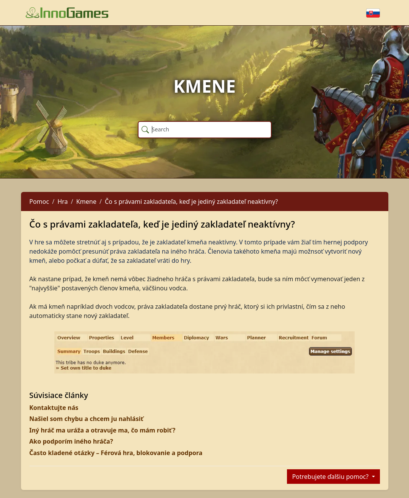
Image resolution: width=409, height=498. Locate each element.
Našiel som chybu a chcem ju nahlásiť (86, 418)
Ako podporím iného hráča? (71, 441)
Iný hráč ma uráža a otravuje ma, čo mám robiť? (102, 430)
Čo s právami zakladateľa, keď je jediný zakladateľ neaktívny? (191, 201)
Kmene (86, 201)
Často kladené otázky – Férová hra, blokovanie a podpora (116, 453)
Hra (62, 201)
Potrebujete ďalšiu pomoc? (331, 476)
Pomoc (39, 201)
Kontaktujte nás (53, 407)
